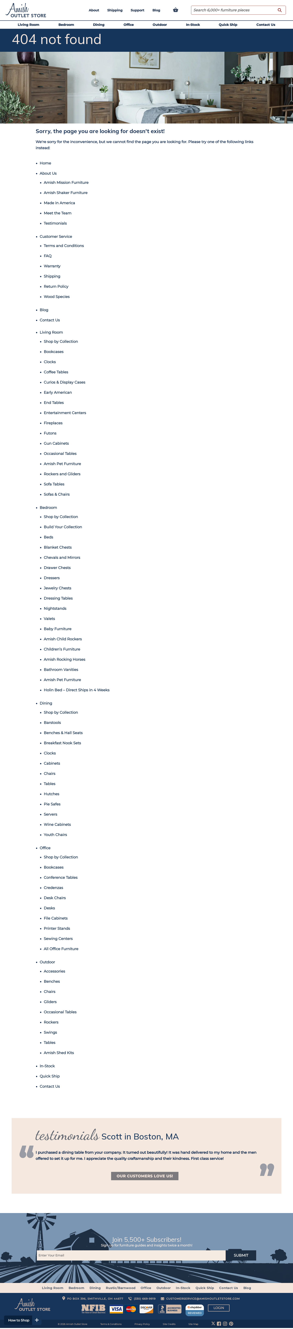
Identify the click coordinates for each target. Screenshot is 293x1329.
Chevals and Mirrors (62, 557)
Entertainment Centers (65, 413)
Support (137, 10)
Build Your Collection (63, 527)
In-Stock (193, 25)
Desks (49, 908)
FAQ (47, 256)
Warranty (52, 266)
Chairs (49, 773)
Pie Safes (52, 804)
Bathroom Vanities (61, 669)
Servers (50, 814)
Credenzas (53, 888)
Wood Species (57, 296)
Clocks (50, 362)
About (94, 10)
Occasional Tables (60, 453)
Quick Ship (228, 25)
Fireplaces (53, 423)
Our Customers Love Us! (144, 1176)
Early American (58, 392)
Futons (50, 433)
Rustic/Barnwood (121, 1289)
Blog (156, 10)
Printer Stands (57, 928)
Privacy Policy (142, 1325)
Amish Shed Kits (59, 1053)
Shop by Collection (61, 341)
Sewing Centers (58, 938)
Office (129, 25)
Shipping (114, 10)
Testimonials (55, 223)
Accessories (54, 971)
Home (45, 163)
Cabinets (52, 763)
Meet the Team (57, 213)
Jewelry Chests (57, 588)
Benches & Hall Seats (63, 733)
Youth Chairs (55, 835)
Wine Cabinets (57, 824)
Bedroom (66, 25)
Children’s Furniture (62, 649)
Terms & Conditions (110, 1325)
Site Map (193, 1325)
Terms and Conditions (64, 246)
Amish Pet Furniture (62, 464)
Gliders (50, 1002)
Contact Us (265, 25)
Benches (52, 981)
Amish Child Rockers (63, 639)
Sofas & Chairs (57, 494)
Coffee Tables (56, 372)
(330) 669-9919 (145, 1299)
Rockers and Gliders (62, 474)
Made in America (59, 203)
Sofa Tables (54, 484)
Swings (50, 1032)
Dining (98, 25)
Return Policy (56, 286)
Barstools (52, 722)
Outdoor (160, 25)
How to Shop (26, 1320)
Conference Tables (61, 877)
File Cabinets (56, 918)
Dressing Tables (58, 598)
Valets (49, 619)
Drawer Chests (57, 568)
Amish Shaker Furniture (65, 193)
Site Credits (169, 1325)
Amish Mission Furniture (66, 182)
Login (218, 1309)
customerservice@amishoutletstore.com (203, 1299)
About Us (48, 173)
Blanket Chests (58, 547)
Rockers (51, 1022)
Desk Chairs (55, 898)
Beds (48, 537)
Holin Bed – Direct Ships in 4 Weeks (76, 690)
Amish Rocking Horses (64, 659)
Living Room (28, 25)
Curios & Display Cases (64, 382)
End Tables (54, 402)
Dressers (52, 578)
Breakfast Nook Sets (62, 743)
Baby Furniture (57, 629)
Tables (49, 784)
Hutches (51, 794)
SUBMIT (241, 1256)
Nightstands (55, 608)
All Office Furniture (61, 949)
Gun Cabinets (56, 443)
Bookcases (53, 352)
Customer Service (56, 236)
